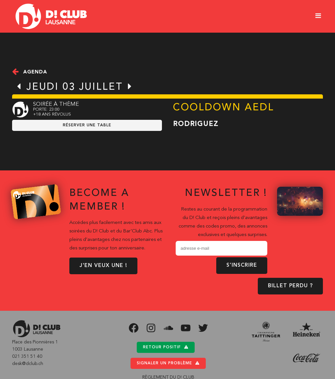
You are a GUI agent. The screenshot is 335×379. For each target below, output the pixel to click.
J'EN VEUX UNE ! (103, 265)
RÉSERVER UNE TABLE (87, 125)
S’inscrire (241, 265)
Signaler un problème (168, 363)
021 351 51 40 (27, 356)
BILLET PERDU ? (290, 286)
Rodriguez (196, 124)
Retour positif (165, 347)
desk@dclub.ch (27, 363)
